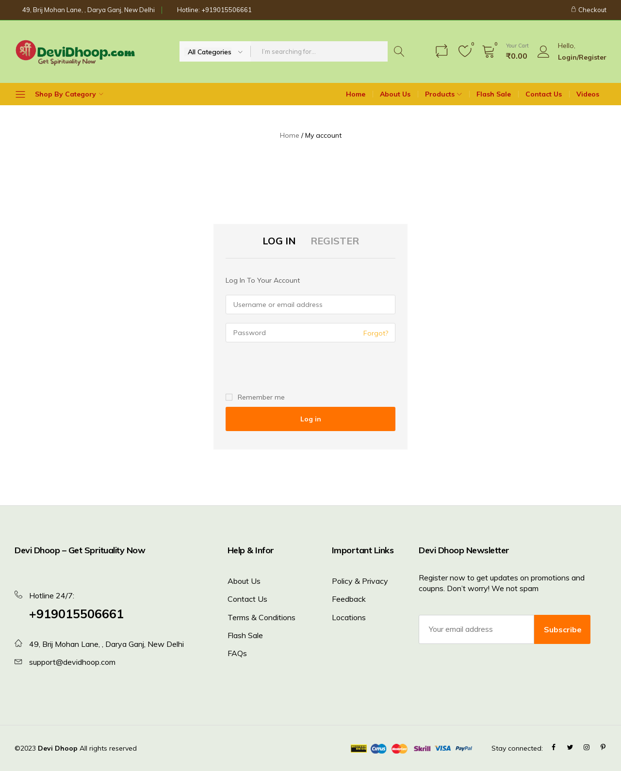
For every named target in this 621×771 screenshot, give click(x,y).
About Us (395, 94)
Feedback (349, 599)
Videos (587, 94)
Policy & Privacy (360, 581)
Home (355, 94)
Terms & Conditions (261, 617)
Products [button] (444, 94)
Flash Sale (493, 94)
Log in (310, 419)
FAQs (237, 653)
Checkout (588, 10)
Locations (349, 617)
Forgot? (375, 333)
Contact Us (543, 94)
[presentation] (292, 368)
